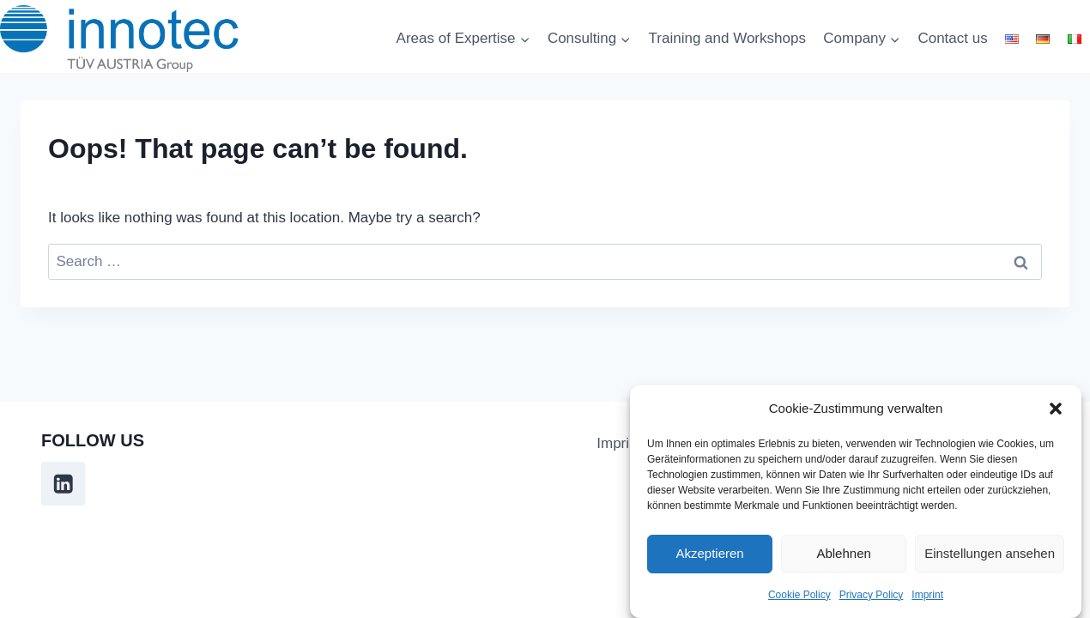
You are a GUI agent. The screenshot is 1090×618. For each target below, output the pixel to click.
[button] (1055, 409)
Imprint (927, 596)
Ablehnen (843, 554)
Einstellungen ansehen (989, 554)
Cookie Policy (799, 596)
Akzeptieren (709, 554)
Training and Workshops (727, 38)
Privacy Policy (871, 596)
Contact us (952, 38)
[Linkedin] (63, 484)
